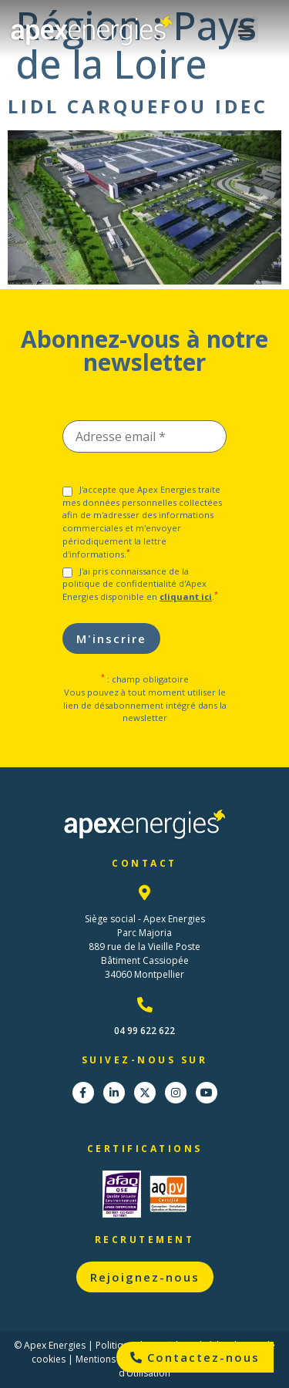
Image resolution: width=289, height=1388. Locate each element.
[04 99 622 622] (145, 1004)
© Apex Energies (50, 1345)
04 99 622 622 (144, 1030)
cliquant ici (186, 596)
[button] (245, 29)
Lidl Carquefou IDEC (138, 106)
